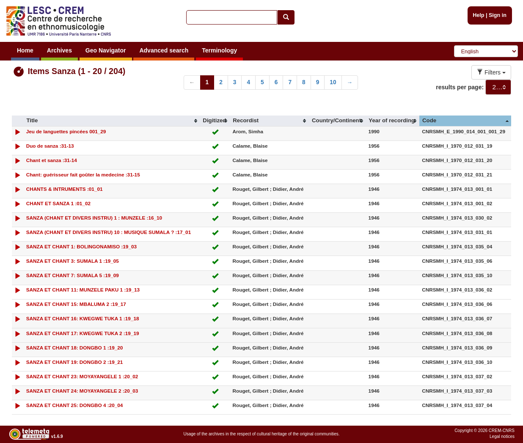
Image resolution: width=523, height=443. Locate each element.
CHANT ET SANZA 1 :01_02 (58, 203)
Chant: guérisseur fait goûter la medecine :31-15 (83, 174)
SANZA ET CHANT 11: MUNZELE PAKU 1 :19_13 (83, 289)
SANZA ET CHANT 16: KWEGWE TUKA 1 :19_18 (82, 318)
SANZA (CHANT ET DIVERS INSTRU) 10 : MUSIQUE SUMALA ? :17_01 (108, 232)
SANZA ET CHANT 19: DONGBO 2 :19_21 (74, 362)
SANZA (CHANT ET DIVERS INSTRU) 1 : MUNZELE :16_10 (94, 217)
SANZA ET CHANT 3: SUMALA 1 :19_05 (72, 261)
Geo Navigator (105, 50)
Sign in (497, 15)
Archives (59, 50)
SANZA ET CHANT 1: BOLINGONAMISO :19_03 (81, 246)
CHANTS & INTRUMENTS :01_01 (64, 189)
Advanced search (163, 50)
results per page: (460, 87)
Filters (491, 72)
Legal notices (502, 436)
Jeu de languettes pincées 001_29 (66, 131)
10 (333, 82)
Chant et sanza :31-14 (51, 160)
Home (25, 50)
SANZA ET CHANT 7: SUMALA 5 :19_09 (72, 275)
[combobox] (498, 87)
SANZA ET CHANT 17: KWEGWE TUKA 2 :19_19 (82, 333)
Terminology (219, 50)
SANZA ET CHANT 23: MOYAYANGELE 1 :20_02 (82, 376)
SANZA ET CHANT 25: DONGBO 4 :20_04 (74, 405)
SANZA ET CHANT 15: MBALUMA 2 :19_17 (76, 304)
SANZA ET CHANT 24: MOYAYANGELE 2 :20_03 (82, 390)
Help (478, 15)
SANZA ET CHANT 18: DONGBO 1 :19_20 (74, 347)
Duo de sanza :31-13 (50, 146)
